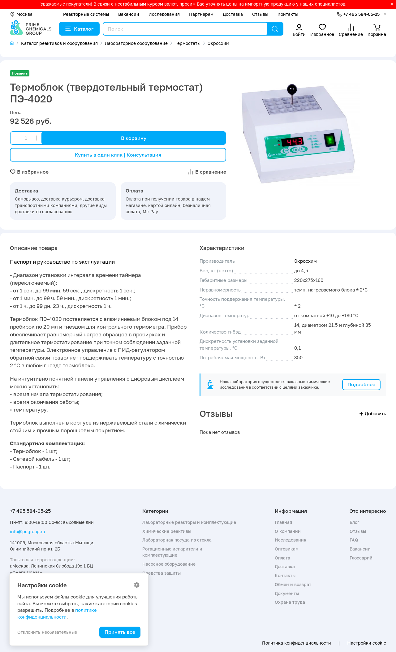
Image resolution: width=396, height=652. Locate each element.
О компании (288, 531)
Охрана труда (290, 602)
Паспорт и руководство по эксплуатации (62, 261)
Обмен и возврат (293, 584)
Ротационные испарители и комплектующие (172, 552)
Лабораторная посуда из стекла (177, 539)
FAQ (354, 539)
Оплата (282, 557)
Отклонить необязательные (47, 632)
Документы (287, 593)
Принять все (120, 632)
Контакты (288, 14)
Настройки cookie (366, 643)
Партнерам (201, 14)
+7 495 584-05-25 (361, 14)
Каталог (79, 29)
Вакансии (128, 14)
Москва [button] (21, 14)
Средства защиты (161, 573)
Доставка (233, 14)
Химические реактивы (166, 531)
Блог (354, 522)
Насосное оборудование (169, 564)
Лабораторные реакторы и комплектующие (189, 522)
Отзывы (260, 14)
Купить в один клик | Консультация (118, 155)
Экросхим (305, 261)
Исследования (164, 14)
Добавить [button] (372, 413)
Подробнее (361, 384)
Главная (283, 522)
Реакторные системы (86, 14)
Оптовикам (287, 548)
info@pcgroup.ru (27, 531)
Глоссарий (361, 557)
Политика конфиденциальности (296, 643)
